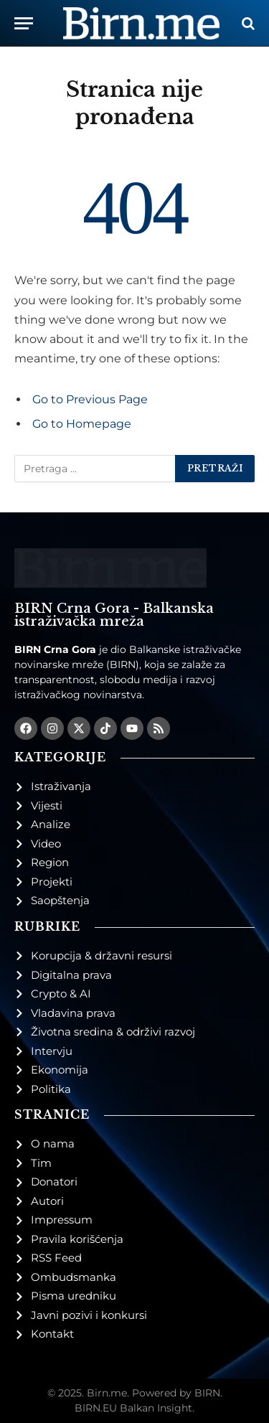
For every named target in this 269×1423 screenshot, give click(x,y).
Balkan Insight (156, 1407)
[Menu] (23, 23)
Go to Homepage (81, 424)
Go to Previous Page (90, 399)
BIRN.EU (96, 1407)
